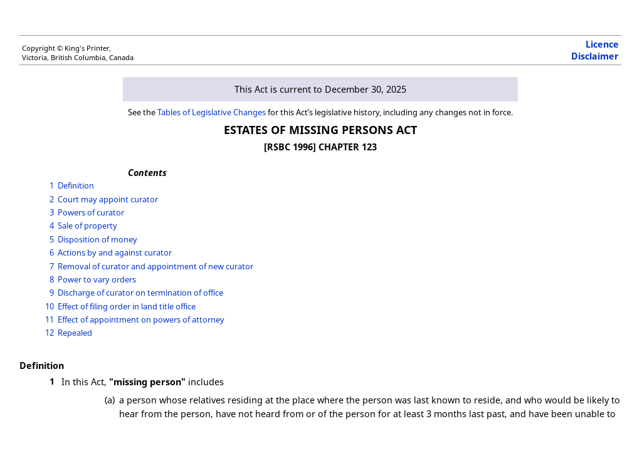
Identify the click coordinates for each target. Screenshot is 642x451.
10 (49, 306)
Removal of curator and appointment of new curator (155, 266)
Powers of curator (91, 212)
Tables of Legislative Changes (211, 112)
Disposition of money (97, 239)
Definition (76, 185)
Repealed (75, 332)
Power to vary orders (97, 279)
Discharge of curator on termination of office (140, 292)
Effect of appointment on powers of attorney (141, 319)
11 (49, 319)
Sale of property (87, 225)
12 (49, 332)
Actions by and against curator (115, 252)
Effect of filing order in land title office (127, 306)
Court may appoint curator (108, 199)
